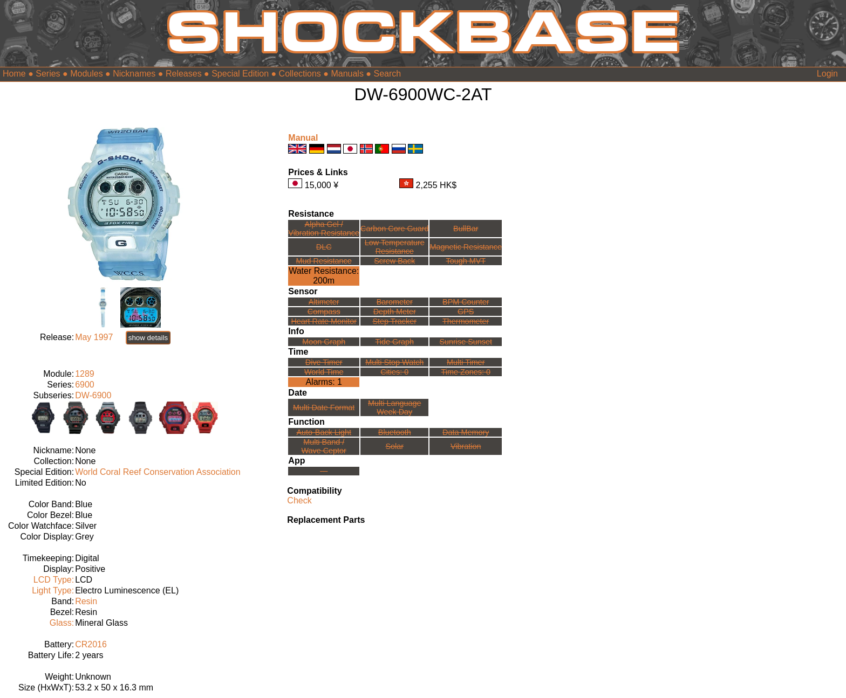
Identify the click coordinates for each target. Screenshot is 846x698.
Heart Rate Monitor (324, 321)
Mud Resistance (324, 261)
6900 (84, 384)
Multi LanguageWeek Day (394, 407)
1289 (84, 373)
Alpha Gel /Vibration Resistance (323, 228)
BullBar (465, 228)
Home (14, 73)
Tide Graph (395, 341)
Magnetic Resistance (465, 247)
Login (827, 73)
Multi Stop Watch (394, 362)
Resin (86, 601)
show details (148, 338)
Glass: (62, 622)
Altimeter (324, 302)
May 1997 (94, 337)
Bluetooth (394, 432)
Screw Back (394, 261)
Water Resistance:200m (324, 275)
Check (299, 500)
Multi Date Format (323, 407)
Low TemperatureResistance (395, 246)
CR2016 (91, 644)
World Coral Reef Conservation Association (158, 471)
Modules (86, 73)
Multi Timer (466, 362)
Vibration (466, 446)
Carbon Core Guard (394, 228)
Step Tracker (394, 321)
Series (48, 73)
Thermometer (465, 321)
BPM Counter (465, 302)
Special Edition (240, 73)
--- (324, 471)
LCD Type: (53, 579)
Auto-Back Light (323, 432)
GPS (466, 311)
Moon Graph (323, 341)
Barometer (395, 302)
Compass (324, 311)
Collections (300, 73)
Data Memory (465, 432)
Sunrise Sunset (465, 341)
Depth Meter (394, 311)
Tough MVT (466, 261)
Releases (184, 73)
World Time (324, 372)
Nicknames (134, 73)
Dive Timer (324, 362)
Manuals (347, 73)
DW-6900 (93, 395)
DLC (324, 247)
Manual (303, 137)
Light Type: (53, 590)
